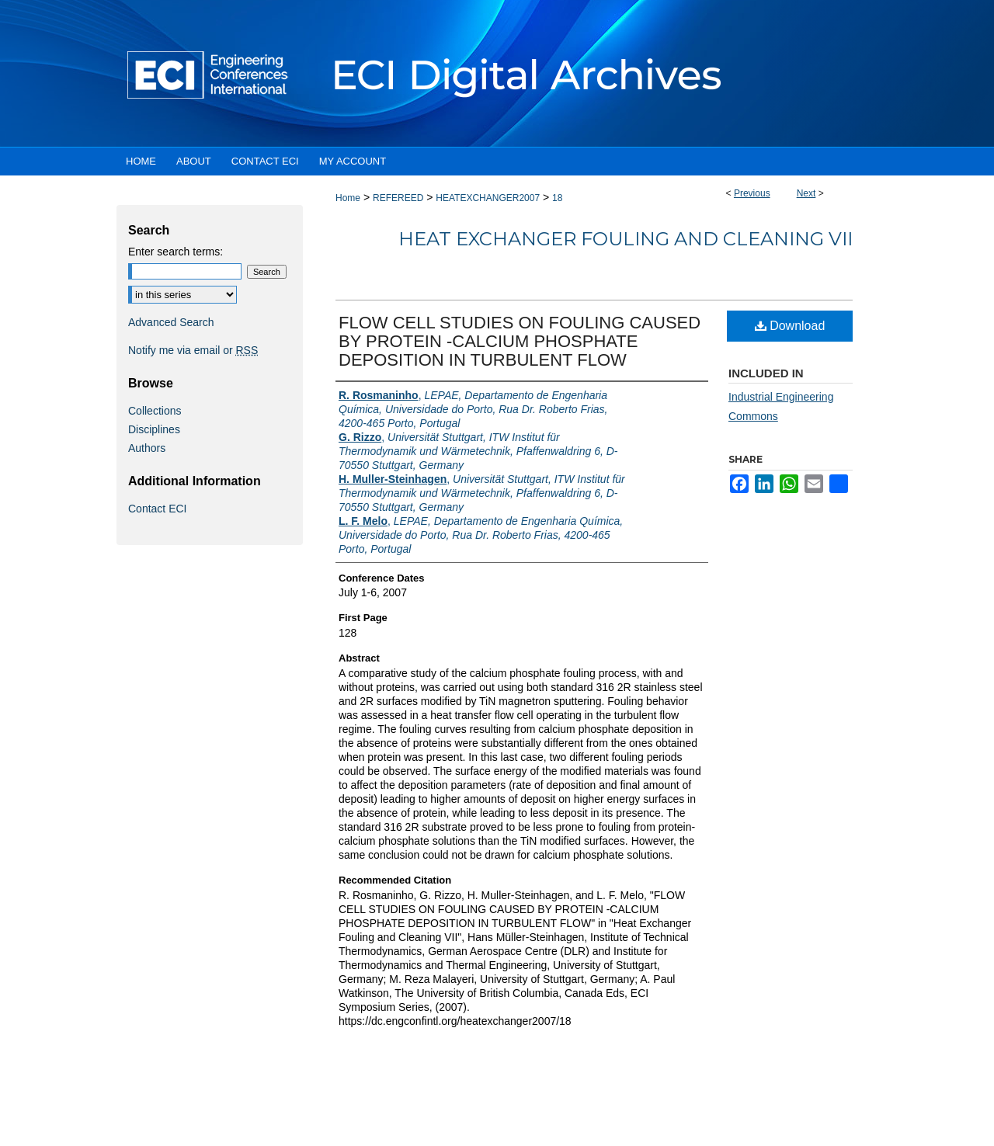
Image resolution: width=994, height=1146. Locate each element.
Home (347, 198)
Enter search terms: (175, 251)
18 (557, 198)
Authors (146, 448)
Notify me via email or (193, 350)
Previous (752, 193)
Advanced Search (171, 322)
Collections (154, 411)
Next (806, 193)
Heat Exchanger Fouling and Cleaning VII (625, 238)
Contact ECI (157, 508)
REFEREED (398, 198)
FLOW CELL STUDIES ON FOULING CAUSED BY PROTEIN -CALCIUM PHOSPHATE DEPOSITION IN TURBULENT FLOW (519, 341)
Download (790, 325)
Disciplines (154, 429)
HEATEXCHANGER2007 (488, 198)
